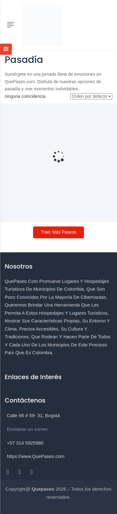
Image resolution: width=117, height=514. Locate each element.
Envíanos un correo (27, 429)
